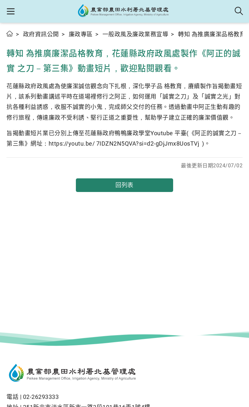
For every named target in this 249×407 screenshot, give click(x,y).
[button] (10, 11)
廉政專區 (81, 34)
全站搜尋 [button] (239, 11)
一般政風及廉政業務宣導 (135, 34)
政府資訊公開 (41, 34)
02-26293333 (41, 396)
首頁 (9, 33)
